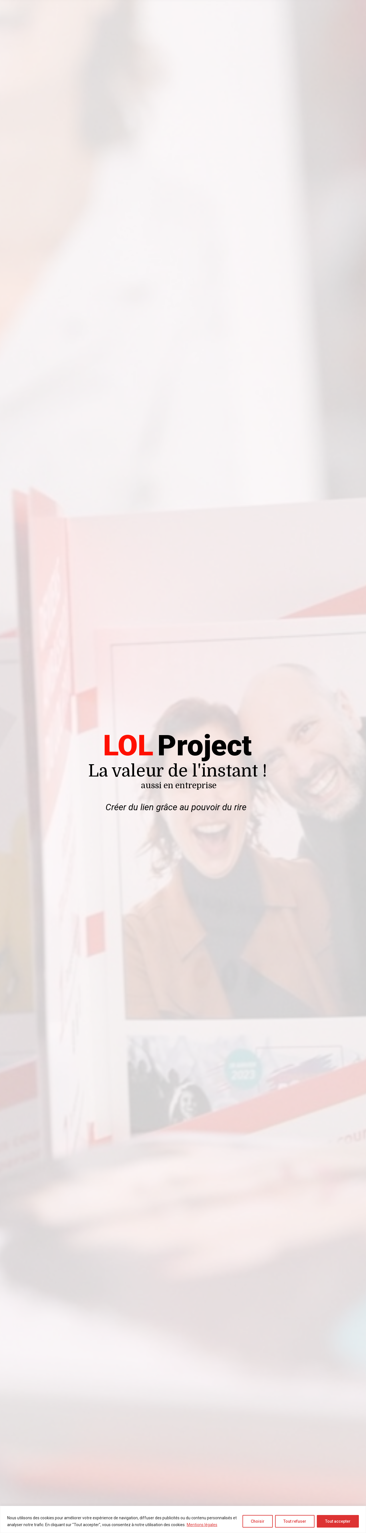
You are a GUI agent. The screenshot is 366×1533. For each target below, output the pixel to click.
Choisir (257, 1521)
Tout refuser (294, 1521)
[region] (183, 1519)
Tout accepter (338, 1521)
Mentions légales (202, 1524)
